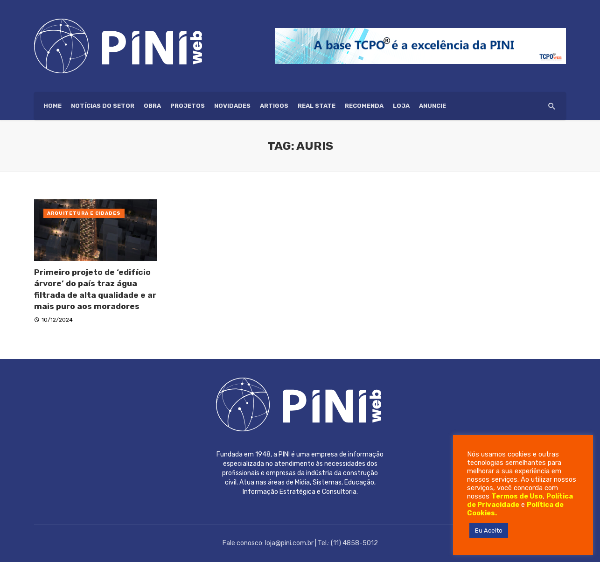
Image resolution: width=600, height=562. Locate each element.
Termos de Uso (517, 496)
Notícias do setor (102, 105)
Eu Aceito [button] (488, 530)
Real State (316, 105)
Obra (152, 105)
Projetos (187, 105)
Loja (401, 105)
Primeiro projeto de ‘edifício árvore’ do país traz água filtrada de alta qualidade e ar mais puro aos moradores (95, 289)
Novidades (232, 105)
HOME (52, 105)
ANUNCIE (432, 105)
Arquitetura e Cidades (84, 213)
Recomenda (364, 105)
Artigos (274, 105)
